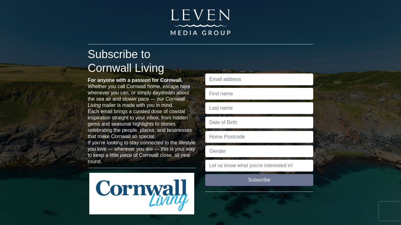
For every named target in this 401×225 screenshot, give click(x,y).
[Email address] (259, 79)
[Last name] (259, 108)
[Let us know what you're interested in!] (259, 166)
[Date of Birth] (259, 122)
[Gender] (259, 151)
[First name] (259, 94)
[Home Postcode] (259, 137)
